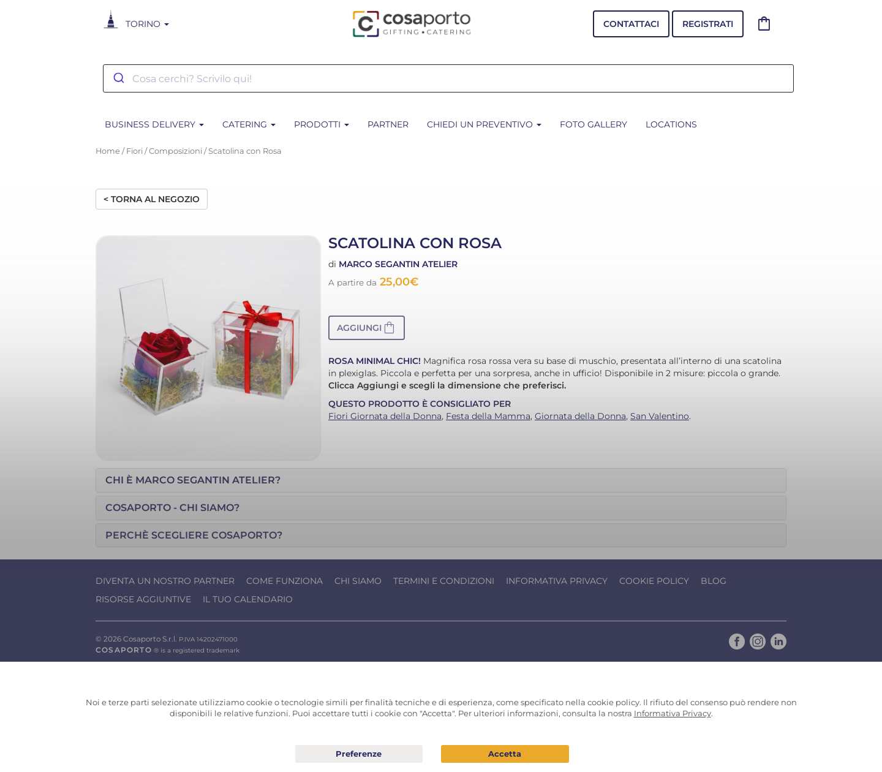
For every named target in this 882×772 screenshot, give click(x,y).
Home (108, 151)
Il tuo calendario (248, 599)
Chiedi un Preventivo (484, 124)
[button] (366, 328)
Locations (671, 124)
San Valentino (659, 416)
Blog (713, 580)
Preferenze (359, 754)
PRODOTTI (321, 124)
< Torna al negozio (152, 199)
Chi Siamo (358, 580)
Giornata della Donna (580, 416)
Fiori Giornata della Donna (385, 416)
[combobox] (448, 78)
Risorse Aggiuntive (143, 599)
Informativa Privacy (557, 580)
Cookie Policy (654, 580)
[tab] (441, 480)
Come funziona (284, 580)
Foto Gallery (593, 124)
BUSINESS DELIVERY (154, 124)
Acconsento (505, 754)
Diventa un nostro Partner (165, 580)
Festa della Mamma (488, 416)
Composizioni (175, 151)
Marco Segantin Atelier (398, 264)
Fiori (134, 151)
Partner (388, 124)
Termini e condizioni (443, 580)
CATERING (249, 124)
